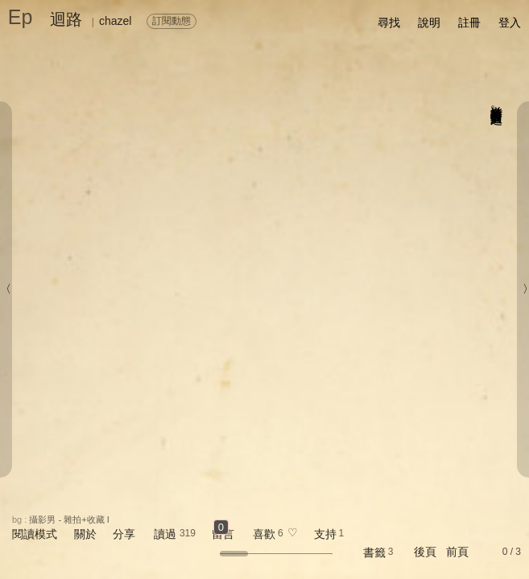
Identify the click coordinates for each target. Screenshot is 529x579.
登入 (509, 22)
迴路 (66, 19)
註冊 (469, 22)
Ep (20, 17)
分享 (124, 534)
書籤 (374, 552)
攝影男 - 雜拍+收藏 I (69, 519)
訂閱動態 (171, 21)
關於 (85, 534)
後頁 (425, 551)
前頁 (457, 551)
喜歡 (264, 534)
